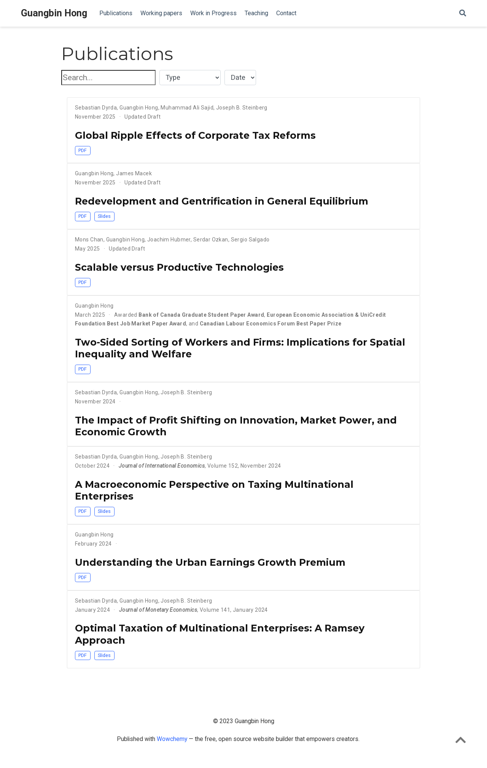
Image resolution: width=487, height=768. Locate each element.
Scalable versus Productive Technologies (179, 267)
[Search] (462, 13)
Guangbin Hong (54, 13)
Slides (104, 216)
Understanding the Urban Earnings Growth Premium (210, 562)
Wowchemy (173, 739)
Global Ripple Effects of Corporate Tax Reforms (195, 135)
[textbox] (108, 78)
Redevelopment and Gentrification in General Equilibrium (221, 201)
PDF (82, 150)
